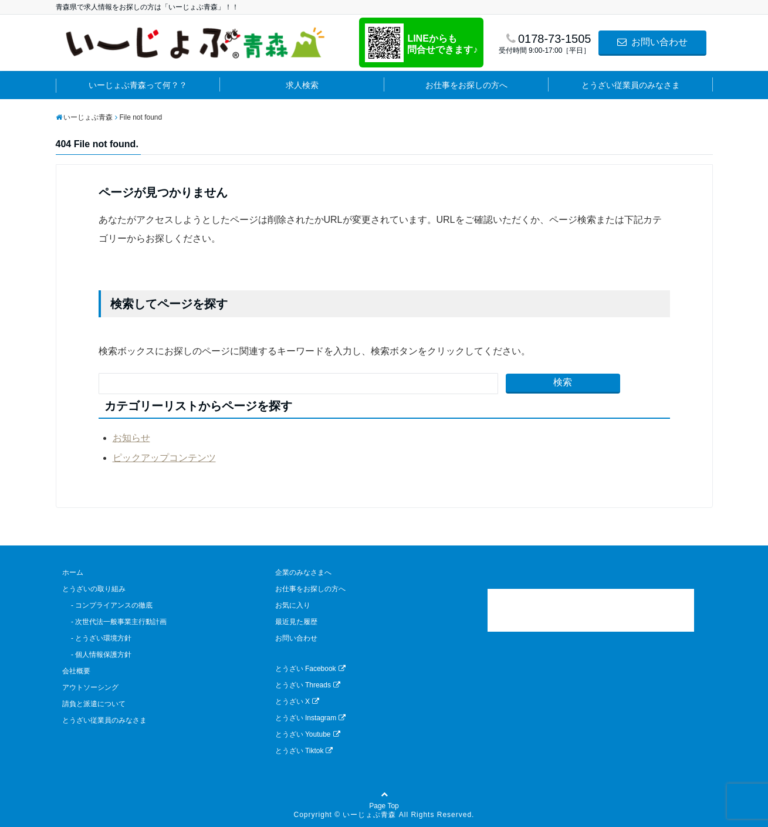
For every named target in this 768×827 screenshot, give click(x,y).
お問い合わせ (652, 42)
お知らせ (131, 438)
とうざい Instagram (310, 718)
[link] (590, 610)
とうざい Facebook (310, 669)
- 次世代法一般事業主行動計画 (114, 622)
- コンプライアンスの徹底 (107, 605)
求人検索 (302, 85)
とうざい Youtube (307, 734)
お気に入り (292, 605)
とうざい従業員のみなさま (630, 85)
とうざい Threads (307, 685)
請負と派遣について (94, 704)
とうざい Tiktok (304, 751)
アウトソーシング (90, 687)
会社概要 (76, 671)
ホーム (72, 572)
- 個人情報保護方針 (97, 654)
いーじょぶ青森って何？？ (138, 85)
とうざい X (297, 701)
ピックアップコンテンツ (164, 458)
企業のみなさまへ (303, 572)
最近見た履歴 (296, 622)
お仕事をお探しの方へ (466, 85)
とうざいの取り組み (94, 589)
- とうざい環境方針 (97, 638)
